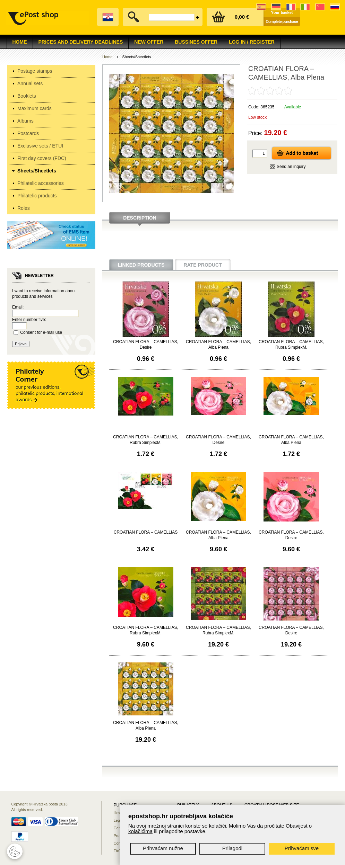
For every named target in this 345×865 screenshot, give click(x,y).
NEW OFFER (148, 42)
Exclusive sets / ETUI (40, 146)
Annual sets (30, 83)
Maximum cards (34, 108)
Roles (23, 208)
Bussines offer (196, 42)
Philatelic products (37, 195)
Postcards (28, 133)
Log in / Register (251, 42)
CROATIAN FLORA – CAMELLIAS (146, 532)
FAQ (117, 851)
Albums (25, 121)
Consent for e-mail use (41, 332)
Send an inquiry (291, 166)
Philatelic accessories (40, 183)
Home (19, 42)
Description (139, 218)
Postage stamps (34, 71)
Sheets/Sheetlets (36, 170)
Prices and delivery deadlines (80, 42)
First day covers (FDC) (41, 158)
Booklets (26, 96)
